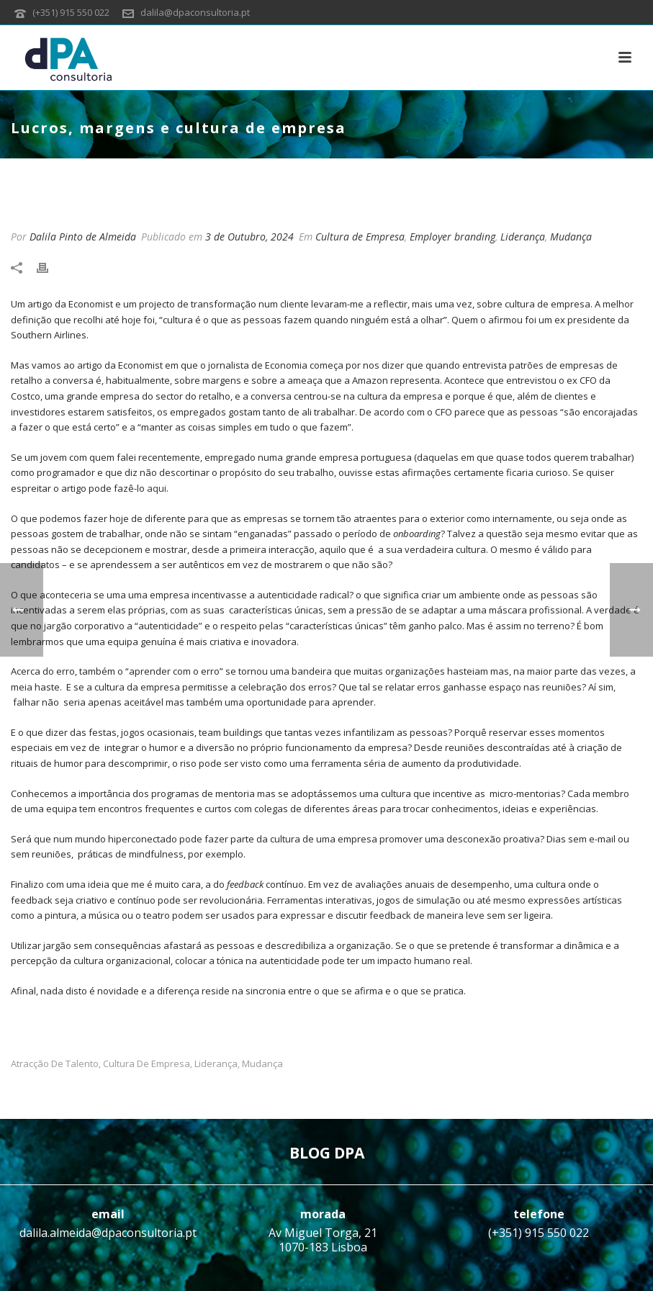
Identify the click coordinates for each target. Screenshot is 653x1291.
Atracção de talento (55, 1064)
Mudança (571, 236)
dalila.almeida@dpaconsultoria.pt (108, 1233)
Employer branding (452, 236)
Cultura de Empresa (360, 236)
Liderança (522, 236)
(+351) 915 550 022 (70, 12)
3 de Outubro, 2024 (249, 236)
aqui (156, 488)
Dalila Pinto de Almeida (83, 236)
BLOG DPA (326, 1153)
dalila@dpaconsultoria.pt (195, 12)
